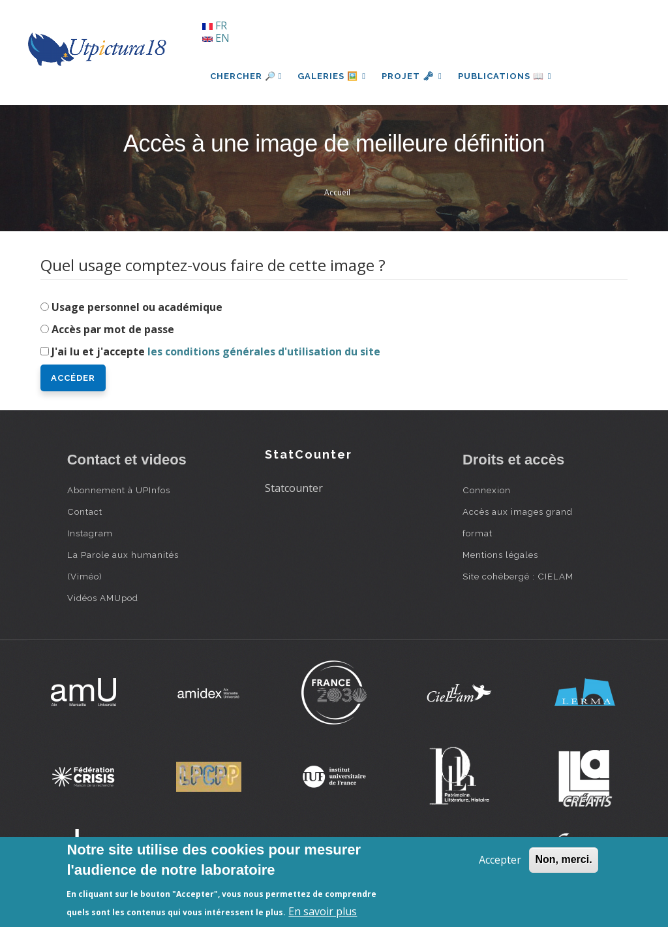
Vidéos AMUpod (102, 598)
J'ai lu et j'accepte (216, 351)
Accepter (500, 860)
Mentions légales (500, 554)
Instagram (90, 533)
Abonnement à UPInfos (118, 490)
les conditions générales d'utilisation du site (263, 351)
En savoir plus (322, 911)
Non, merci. (563, 859)
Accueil (337, 192)
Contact (84, 511)
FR (214, 25)
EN (216, 38)
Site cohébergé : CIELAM (518, 576)
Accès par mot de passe (113, 329)
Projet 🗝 (412, 76)
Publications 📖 (505, 76)
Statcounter (294, 488)
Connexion (487, 490)
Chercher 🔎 (246, 76)
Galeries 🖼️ (331, 76)
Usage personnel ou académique (137, 307)
